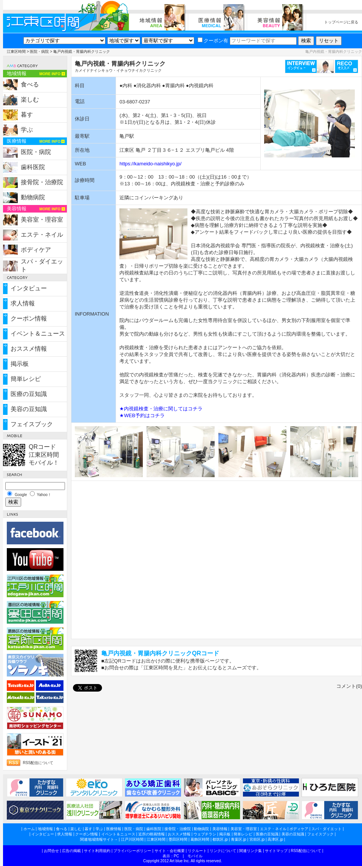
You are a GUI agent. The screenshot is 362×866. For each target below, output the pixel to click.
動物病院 (33, 197)
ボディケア (36, 250)
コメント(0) (349, 686)
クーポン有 (213, 40)
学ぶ (27, 129)
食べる (30, 84)
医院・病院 (39, 51)
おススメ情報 (29, 348)
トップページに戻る (341, 22)
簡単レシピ (26, 379)
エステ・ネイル (42, 234)
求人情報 (23, 303)
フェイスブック (32, 424)
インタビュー (29, 288)
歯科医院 (33, 167)
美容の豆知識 (29, 409)
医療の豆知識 (29, 394)
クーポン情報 (29, 318)
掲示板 (20, 364)
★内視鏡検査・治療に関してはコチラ (161, 408)
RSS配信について (38, 763)
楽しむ (30, 99)
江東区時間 (16, 51)
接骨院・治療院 (42, 182)
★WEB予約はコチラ (142, 415)
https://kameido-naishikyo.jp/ (150, 163)
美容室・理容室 (42, 219)
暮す (27, 114)
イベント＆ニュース (38, 333)
